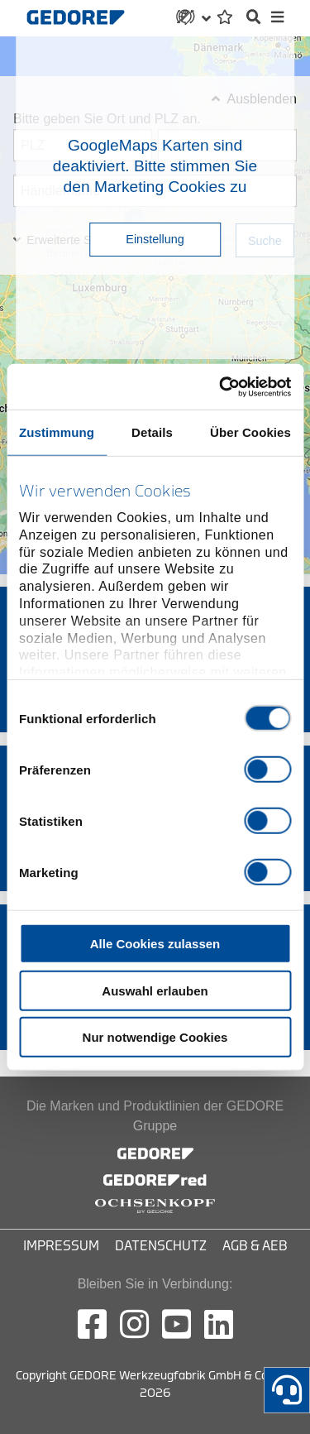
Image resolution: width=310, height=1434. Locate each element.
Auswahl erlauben (154, 990)
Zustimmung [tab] (56, 432)
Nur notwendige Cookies (155, 1037)
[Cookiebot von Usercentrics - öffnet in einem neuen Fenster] (220, 386)
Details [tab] (152, 432)
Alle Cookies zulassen (155, 944)
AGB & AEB (255, 1246)
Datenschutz (161, 1246)
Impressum (61, 1246)
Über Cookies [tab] (250, 432)
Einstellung (155, 239)
